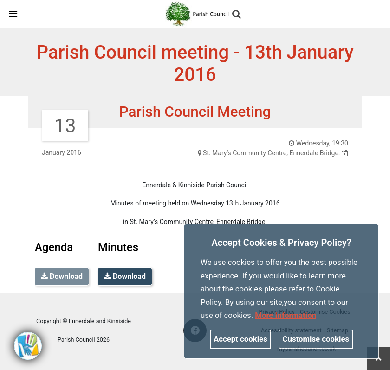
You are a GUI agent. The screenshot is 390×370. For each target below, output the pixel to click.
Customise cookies (316, 339)
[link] (199, 13)
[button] (237, 15)
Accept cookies (240, 339)
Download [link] (125, 276)
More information (285, 315)
